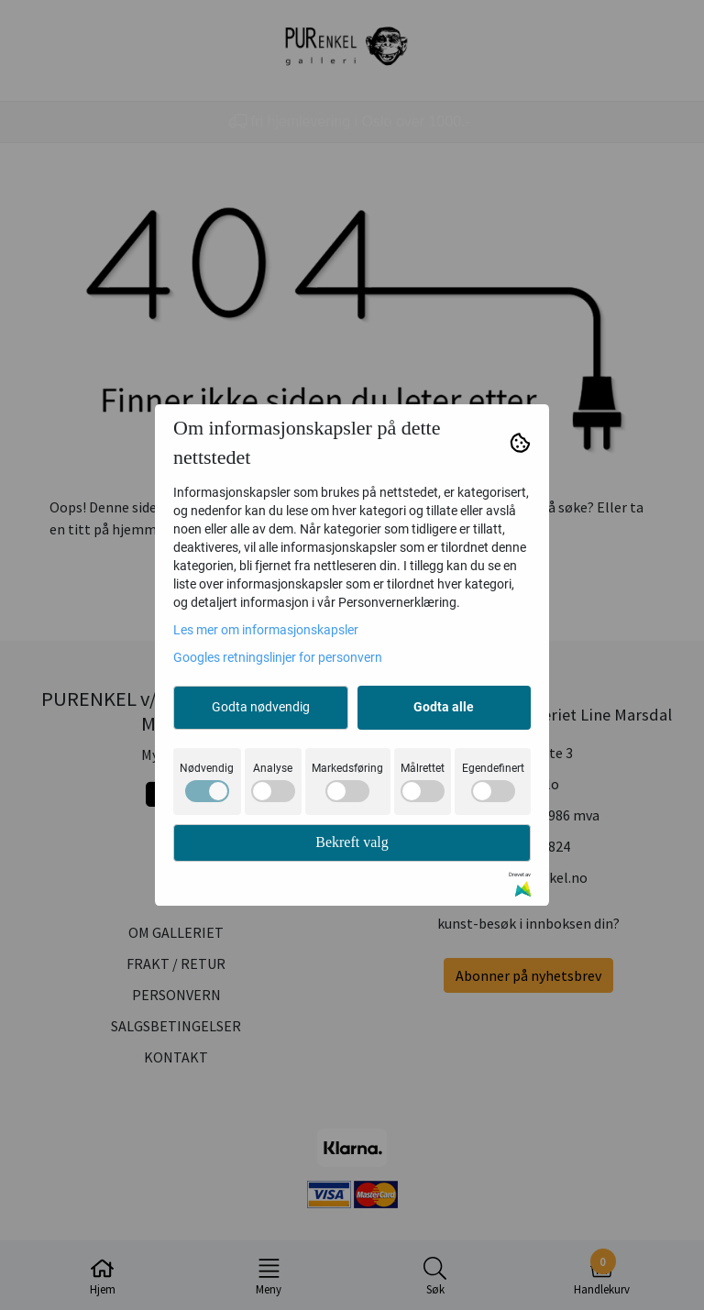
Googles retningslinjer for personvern (277, 657)
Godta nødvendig (261, 706)
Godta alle (443, 706)
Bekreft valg (352, 842)
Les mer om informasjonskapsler (265, 629)
